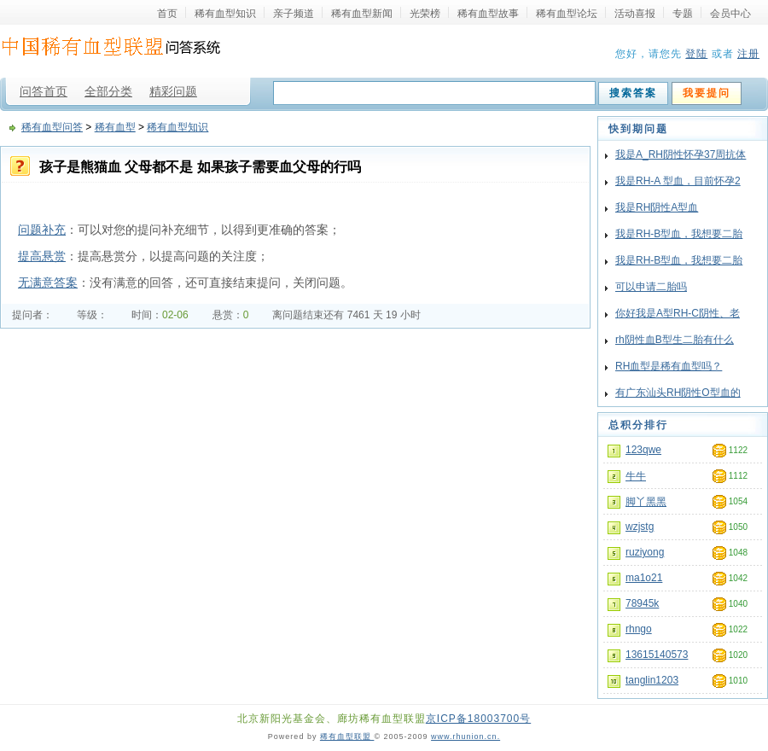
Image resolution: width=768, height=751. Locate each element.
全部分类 (108, 91)
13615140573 (656, 655)
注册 (748, 54)
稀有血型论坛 (566, 13)
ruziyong (644, 552)
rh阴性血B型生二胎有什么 (674, 340)
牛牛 (635, 476)
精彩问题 (173, 91)
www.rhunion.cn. (465, 736)
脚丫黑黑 (645, 502)
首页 (167, 13)
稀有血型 (115, 127)
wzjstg (639, 527)
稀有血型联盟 (347, 736)
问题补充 (42, 229)
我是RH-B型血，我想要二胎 (678, 234)
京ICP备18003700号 (478, 719)
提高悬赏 (42, 256)
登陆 (696, 54)
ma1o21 (643, 578)
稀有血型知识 (225, 13)
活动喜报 (634, 13)
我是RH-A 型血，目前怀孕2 (678, 181)
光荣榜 (425, 13)
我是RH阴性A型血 (656, 207)
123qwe (643, 450)
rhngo (638, 629)
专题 (682, 13)
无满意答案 (48, 282)
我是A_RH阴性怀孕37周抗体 (680, 154)
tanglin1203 (651, 680)
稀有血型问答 (52, 127)
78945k (642, 603)
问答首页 (43, 91)
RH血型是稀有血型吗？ (668, 366)
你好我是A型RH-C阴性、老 (677, 313)
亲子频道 (293, 13)
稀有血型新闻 (362, 13)
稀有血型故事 (488, 13)
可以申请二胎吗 (651, 287)
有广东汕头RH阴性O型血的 (678, 393)
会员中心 (730, 13)
